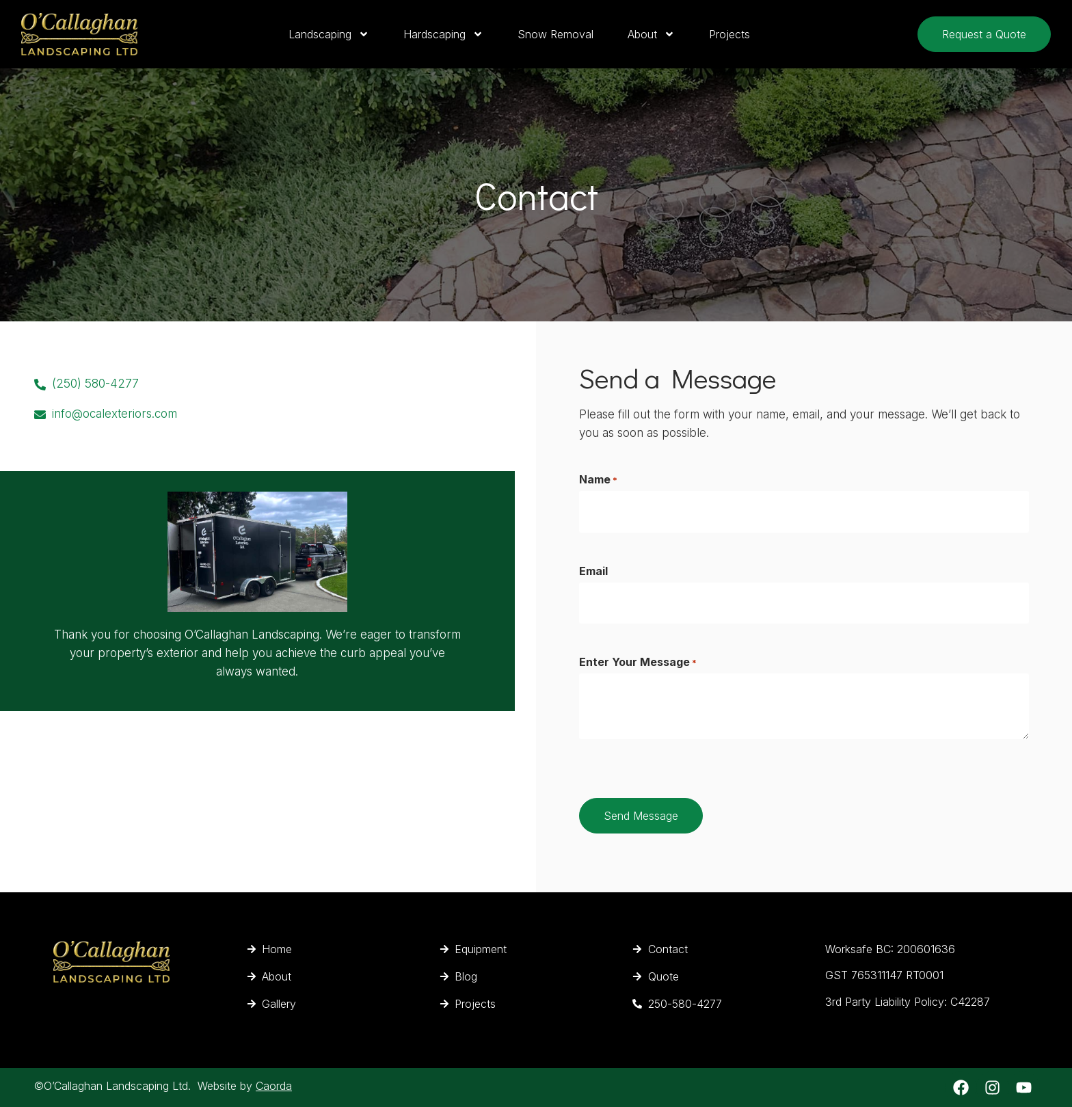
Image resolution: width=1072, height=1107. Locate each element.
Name (598, 479)
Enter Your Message (638, 661)
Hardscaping (443, 34)
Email (593, 570)
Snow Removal (555, 34)
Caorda (274, 1086)
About (651, 34)
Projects (729, 34)
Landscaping (329, 34)
